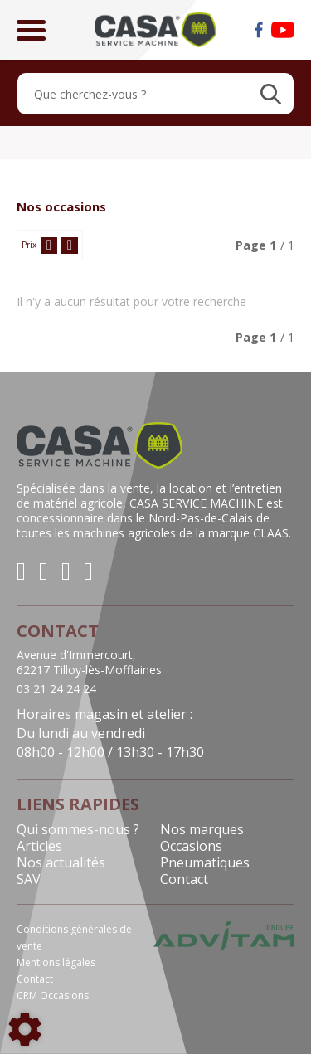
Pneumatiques (205, 862)
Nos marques (202, 829)
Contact (184, 879)
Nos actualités (61, 862)
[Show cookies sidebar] (24, 1029)
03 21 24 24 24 (56, 689)
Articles (39, 846)
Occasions (191, 846)
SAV (29, 879)
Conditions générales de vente (74, 937)
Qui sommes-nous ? (78, 829)
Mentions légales (56, 962)
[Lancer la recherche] (271, 93)
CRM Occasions (53, 995)
